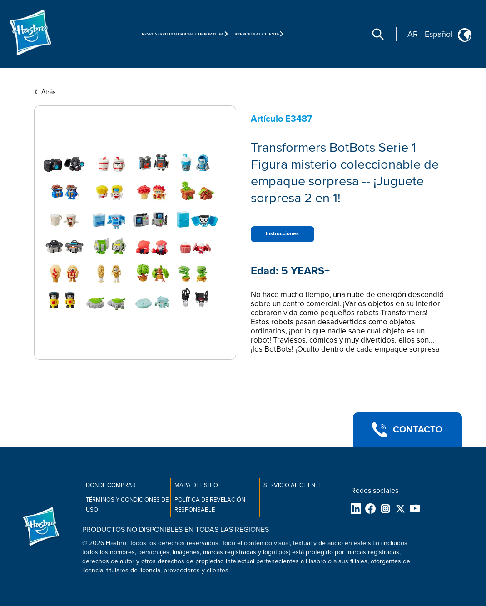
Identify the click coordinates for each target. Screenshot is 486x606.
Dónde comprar (111, 485)
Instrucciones (282, 233)
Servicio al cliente (292, 485)
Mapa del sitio (196, 485)
